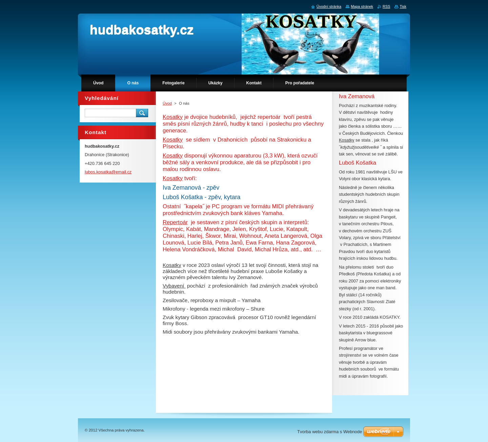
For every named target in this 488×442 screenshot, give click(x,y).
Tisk (403, 6)
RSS (386, 6)
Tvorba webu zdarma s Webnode (329, 431)
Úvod (167, 103)
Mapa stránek (362, 6)
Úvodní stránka (329, 6)
